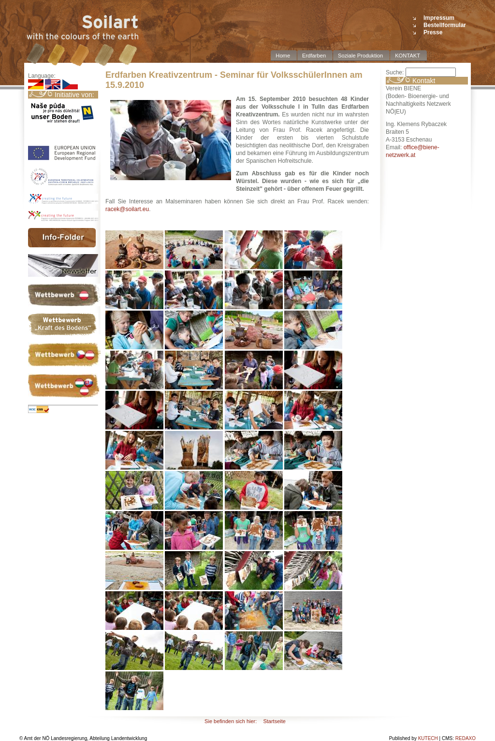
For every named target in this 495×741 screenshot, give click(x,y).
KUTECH (428, 738)
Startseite (274, 721)
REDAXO (465, 738)
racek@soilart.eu (127, 209)
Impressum (438, 17)
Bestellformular (444, 25)
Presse (432, 32)
